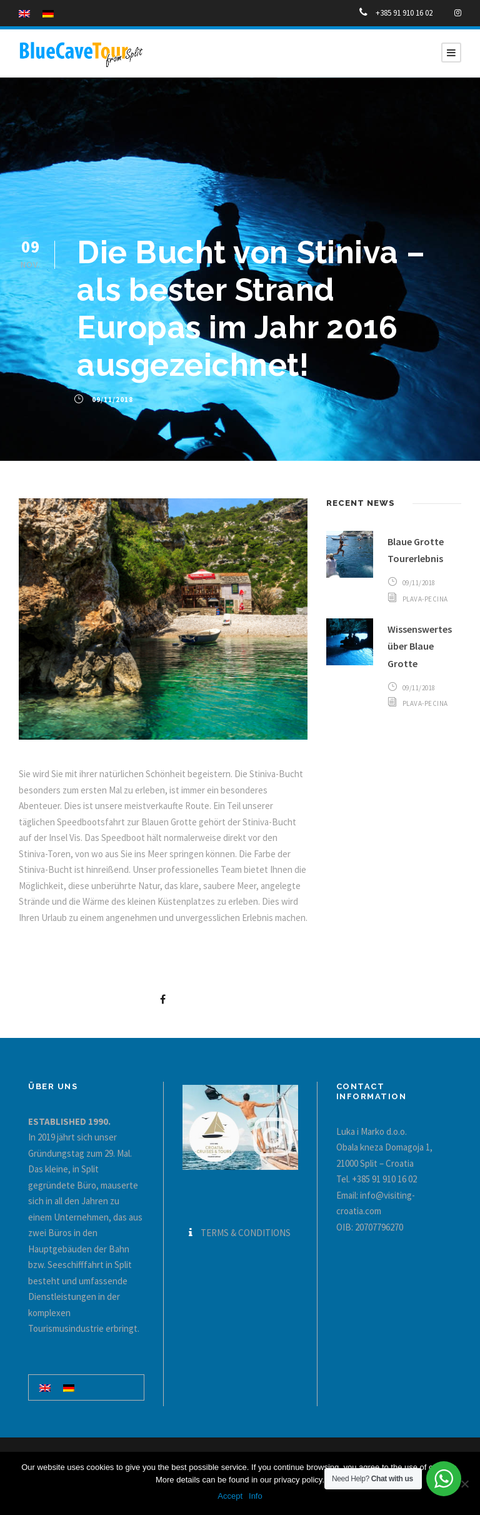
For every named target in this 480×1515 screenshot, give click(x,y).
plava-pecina (425, 599)
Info (255, 1496)
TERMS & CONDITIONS (246, 1233)
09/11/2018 (112, 399)
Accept (230, 1496)
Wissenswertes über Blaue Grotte (420, 646)
